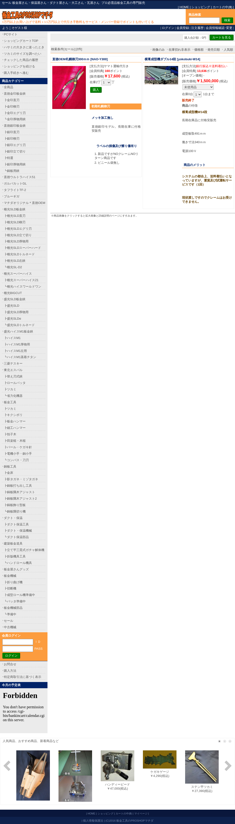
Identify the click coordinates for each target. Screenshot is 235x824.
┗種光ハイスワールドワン (22, 286)
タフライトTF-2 (15, 190)
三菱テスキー (13, 363)
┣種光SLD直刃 (14, 216)
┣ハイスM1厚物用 (17, 344)
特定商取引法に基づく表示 (22, 677)
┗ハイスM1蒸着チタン (20, 357)
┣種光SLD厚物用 (16, 241)
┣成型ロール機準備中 (19, 595)
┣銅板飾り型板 (15, 505)
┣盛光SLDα (12, 318)
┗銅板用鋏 (11, 171)
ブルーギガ (11, 196)
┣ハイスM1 (12, 338)
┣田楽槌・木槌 (15, 440)
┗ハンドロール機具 (18, 563)
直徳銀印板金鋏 (15, 125)
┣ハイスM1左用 (15, 351)
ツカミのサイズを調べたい (22, 53)
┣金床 (8, 473)
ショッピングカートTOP (21, 41)
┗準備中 (10, 614)
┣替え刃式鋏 (13, 376)
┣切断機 (10, 588)
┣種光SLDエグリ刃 (18, 228)
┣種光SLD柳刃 (14, 222)
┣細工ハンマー (15, 428)
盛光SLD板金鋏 (14, 299)
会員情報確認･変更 (219, 28)
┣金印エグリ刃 (15, 113)
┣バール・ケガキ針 (18, 447)
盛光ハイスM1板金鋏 (18, 331)
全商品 (8, 87)
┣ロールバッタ (15, 383)
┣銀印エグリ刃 (15, 145)
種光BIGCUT (13, 293)
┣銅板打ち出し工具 (18, 485)
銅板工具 (10, 466)
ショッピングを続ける (19, 66)
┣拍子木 (10, 434)
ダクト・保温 (13, 518)
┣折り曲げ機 (13, 582)
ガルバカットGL (15, 183)
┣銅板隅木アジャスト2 (20, 498)
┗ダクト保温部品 (16, 537)
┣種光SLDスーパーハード (22, 248)
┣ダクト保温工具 (16, 524)
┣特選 (8, 158)
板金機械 (10, 576)
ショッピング (200, 7)
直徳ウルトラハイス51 (19, 177)
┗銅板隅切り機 (15, 511)
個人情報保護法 (93, 820)
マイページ (140, 813)
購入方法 (10, 670)
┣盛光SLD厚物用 (16, 312)
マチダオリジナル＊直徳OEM (24, 203)
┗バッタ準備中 (15, 601)
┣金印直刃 (11, 100)
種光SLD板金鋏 (14, 209)
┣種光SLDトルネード (19, 254)
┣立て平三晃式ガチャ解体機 (24, 550)
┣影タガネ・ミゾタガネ (21, 479)
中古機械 (10, 627)
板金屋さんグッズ (16, 569)
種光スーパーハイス (18, 273)
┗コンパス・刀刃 (16, 460)
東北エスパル (13, 370)
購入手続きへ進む (16, 73)
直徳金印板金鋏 (15, 93)
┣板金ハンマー (15, 421)
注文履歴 (197, 28)
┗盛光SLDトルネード (19, 325)
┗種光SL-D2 (13, 267)
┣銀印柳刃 (11, 138)
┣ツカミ (10, 389)
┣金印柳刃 (11, 106)
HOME (184, 7)
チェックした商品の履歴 (21, 60)
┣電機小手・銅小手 (18, 453)
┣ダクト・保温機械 (18, 530)
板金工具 (10, 402)
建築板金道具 (13, 543)
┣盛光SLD (11, 305)
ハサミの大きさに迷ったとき (24, 47)
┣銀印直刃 (11, 132)
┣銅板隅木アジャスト (19, 492)
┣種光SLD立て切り (18, 235)
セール (8, 620)
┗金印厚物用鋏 (15, 119)
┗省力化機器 (13, 396)
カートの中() (222, 7)
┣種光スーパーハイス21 (21, 280)
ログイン (168, 28)
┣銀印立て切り (15, 151)
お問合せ (10, 664)
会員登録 (182, 28)
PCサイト (11, 34)
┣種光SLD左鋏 (14, 260)
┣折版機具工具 (15, 556)
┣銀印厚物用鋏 (15, 164)
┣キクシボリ (13, 415)
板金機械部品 (13, 608)
